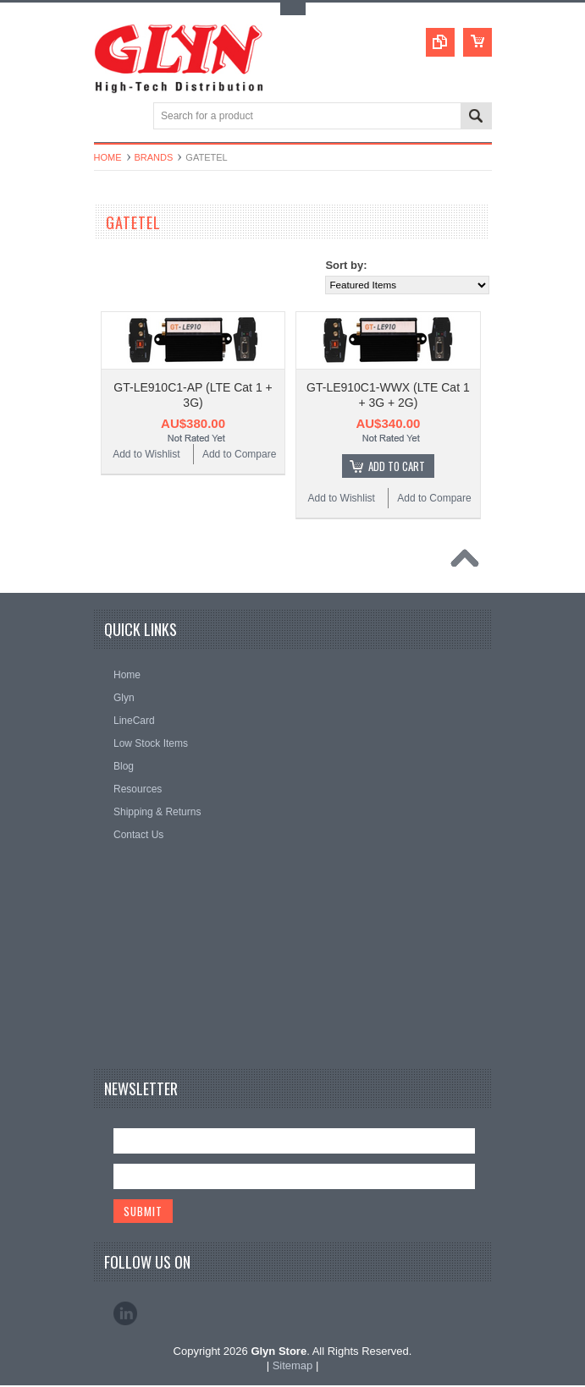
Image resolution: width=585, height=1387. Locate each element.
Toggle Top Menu (293, 9)
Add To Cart (396, 466)
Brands (154, 157)
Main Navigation (109, 117)
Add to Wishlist (146, 454)
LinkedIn (125, 1314)
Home (108, 157)
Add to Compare (239, 454)
